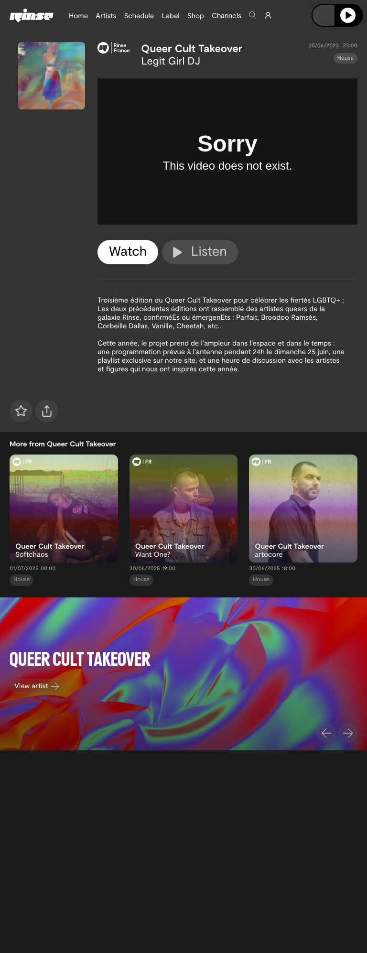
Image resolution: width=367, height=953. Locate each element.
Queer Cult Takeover (191, 48)
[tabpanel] (227, 151)
